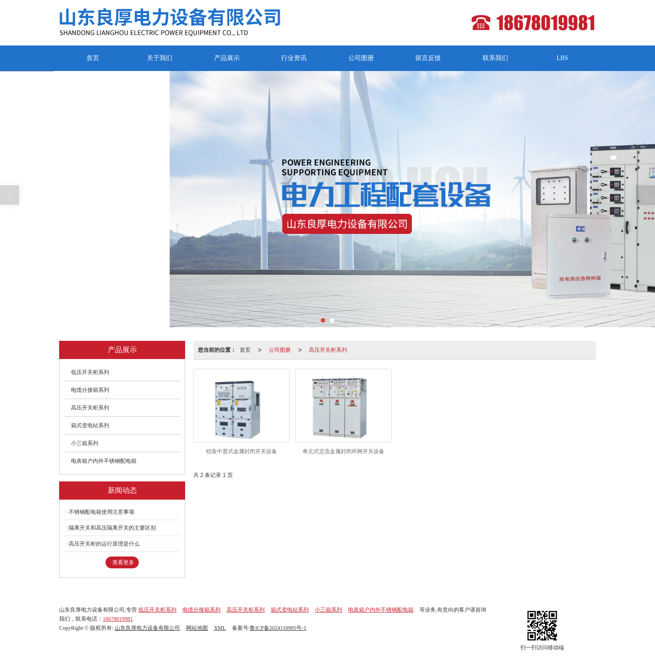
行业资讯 (294, 58)
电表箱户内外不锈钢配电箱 (103, 461)
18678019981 (118, 619)
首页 (92, 58)
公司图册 (361, 58)
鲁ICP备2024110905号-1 (278, 628)
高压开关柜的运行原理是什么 (104, 544)
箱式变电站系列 (90, 425)
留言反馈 (428, 58)
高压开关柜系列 (328, 350)
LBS (562, 58)
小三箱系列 (84, 443)
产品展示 (227, 58)
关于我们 (159, 58)
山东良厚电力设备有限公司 (147, 628)
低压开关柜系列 (90, 372)
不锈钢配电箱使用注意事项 (101, 512)
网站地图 (197, 628)
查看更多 (123, 562)
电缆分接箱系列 (90, 390)
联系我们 (495, 58)
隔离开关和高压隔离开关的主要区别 (112, 528)
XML (220, 628)
